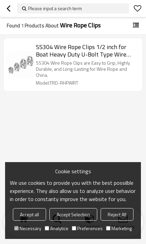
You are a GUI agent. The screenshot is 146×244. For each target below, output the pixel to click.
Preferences (87, 228)
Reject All (117, 214)
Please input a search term (55, 8)
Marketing (119, 228)
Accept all (29, 214)
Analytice (56, 228)
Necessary (27, 228)
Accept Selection (73, 214)
